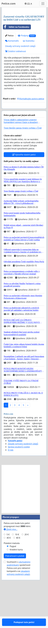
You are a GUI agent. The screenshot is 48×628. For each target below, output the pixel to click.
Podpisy (27, 83)
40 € (9, 593)
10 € (17, 590)
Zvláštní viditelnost (15, 99)
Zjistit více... (10, 584)
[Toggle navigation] (42, 3)
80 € (18, 593)
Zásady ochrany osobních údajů (20, 94)
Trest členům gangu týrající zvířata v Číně (23, 183)
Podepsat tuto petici (24, 158)
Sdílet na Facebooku (16, 75)
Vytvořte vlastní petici (24, 210)
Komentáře (12, 89)
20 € (27, 590)
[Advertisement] (24, 35)
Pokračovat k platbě (14, 611)
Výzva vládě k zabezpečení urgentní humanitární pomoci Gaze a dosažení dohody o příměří (21, 177)
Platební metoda (12, 598)
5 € (8, 590)
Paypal (13, 601)
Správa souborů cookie (19, 502)
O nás (10, 505)
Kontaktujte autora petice (30, 146)
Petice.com (8, 3)
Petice (9, 83)
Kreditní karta (16, 605)
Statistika (28, 89)
